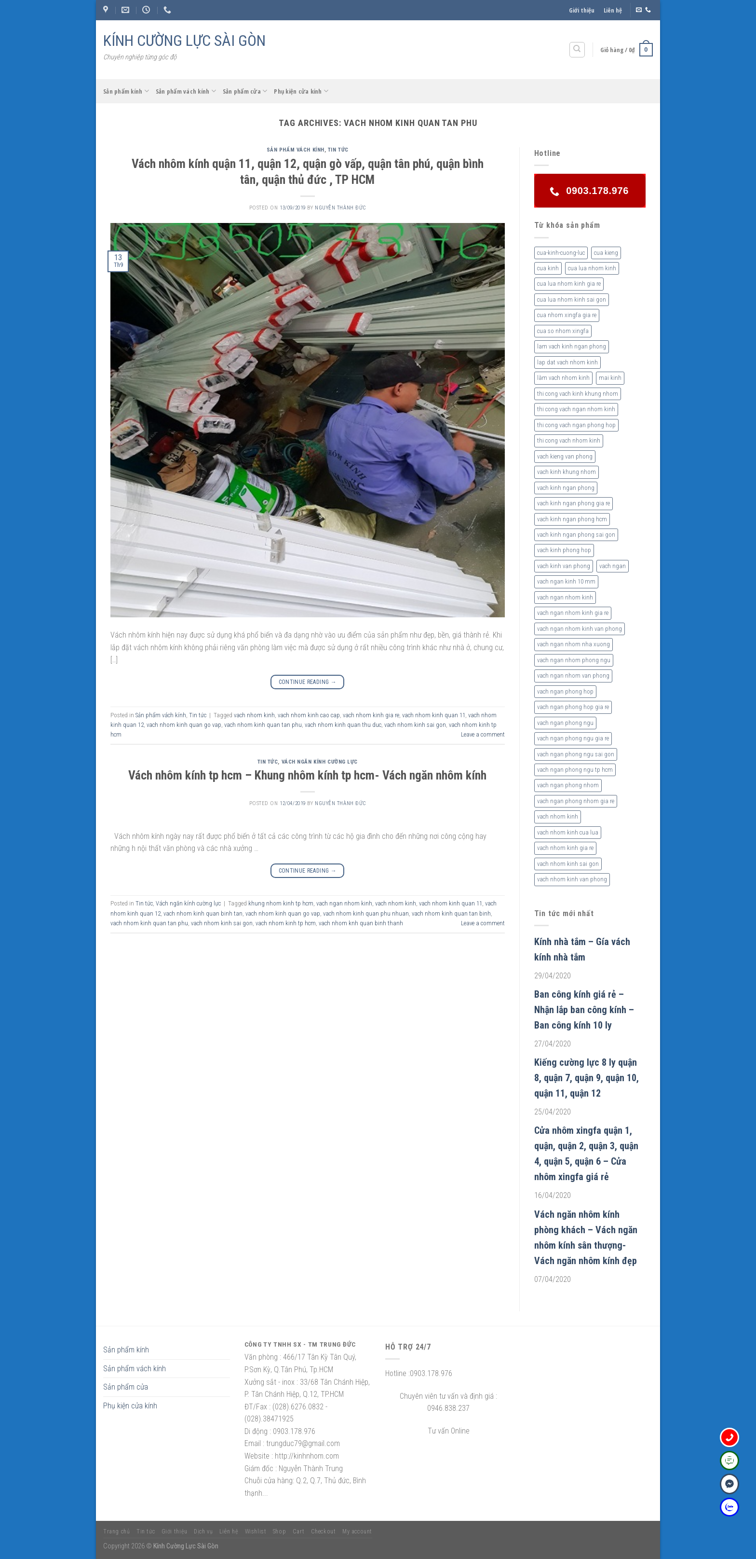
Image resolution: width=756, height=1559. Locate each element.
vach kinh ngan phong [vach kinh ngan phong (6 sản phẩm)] (565, 487)
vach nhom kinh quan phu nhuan (366, 913)
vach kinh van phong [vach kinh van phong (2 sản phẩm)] (563, 566)
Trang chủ (116, 1531)
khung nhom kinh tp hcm (280, 903)
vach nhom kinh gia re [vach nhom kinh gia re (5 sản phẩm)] (565, 847)
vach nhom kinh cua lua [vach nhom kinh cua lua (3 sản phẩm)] (567, 832)
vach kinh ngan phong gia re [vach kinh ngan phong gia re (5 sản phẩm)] (573, 503)
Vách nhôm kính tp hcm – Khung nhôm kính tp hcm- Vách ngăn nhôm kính (307, 775)
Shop (279, 1531)
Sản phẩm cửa (245, 91)
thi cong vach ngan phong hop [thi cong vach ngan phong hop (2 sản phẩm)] (576, 425)
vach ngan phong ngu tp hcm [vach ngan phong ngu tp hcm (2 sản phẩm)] (575, 769)
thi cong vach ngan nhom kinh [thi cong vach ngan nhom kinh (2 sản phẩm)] (576, 409)
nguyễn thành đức (340, 208)
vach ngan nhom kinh (344, 903)
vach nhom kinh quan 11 (433, 715)
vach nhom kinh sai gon (415, 724)
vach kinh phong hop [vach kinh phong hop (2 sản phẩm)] (564, 550)
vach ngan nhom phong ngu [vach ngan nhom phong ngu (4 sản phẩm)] (573, 660)
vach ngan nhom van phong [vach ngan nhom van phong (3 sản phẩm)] (573, 675)
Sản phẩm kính (126, 91)
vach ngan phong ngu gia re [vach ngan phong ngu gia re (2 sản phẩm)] (573, 738)
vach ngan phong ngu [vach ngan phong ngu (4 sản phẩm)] (565, 722)
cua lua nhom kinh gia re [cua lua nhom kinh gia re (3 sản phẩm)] (569, 283)
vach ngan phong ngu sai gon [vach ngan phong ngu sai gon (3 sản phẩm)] (575, 754)
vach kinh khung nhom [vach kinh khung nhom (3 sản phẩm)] (566, 471)
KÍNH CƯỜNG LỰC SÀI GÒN (184, 40)
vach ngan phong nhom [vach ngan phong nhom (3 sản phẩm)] (568, 785)
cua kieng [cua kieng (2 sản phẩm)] (606, 252)
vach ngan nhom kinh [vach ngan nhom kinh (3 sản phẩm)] (565, 597)
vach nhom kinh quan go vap (184, 724)
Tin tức (338, 150)
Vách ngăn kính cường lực (320, 762)
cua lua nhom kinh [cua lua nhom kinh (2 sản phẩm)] (592, 268)
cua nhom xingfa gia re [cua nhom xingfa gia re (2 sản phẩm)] (566, 315)
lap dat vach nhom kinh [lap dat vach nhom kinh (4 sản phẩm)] (567, 362)
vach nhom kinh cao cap (309, 715)
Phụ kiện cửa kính (301, 91)
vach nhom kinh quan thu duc (343, 724)
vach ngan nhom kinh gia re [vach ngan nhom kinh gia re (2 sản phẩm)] (572, 612)
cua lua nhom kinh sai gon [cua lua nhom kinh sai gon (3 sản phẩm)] (571, 299)
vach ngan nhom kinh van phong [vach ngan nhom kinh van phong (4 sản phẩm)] (579, 628)
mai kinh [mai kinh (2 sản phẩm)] (610, 377)
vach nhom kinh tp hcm (286, 923)
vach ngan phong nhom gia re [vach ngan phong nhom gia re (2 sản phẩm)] (575, 801)
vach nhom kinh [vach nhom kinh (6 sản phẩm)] (557, 816)
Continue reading (308, 682)
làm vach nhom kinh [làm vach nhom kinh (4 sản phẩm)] (563, 377)
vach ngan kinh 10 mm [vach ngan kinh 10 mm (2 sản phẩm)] (566, 581)
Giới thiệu (581, 10)
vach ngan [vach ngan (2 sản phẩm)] (612, 566)
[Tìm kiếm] (577, 49)
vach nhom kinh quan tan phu (263, 724)
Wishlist (256, 1531)
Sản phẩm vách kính (186, 91)
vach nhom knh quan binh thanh (361, 923)
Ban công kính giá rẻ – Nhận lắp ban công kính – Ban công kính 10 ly (584, 1009)
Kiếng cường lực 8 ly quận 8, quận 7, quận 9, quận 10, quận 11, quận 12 (586, 1078)
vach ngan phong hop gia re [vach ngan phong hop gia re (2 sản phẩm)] (573, 706)
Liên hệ (613, 10)
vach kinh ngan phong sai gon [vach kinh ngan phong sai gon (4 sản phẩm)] (576, 534)
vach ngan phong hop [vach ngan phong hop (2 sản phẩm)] (565, 691)
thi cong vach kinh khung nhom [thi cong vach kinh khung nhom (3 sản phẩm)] (577, 393)
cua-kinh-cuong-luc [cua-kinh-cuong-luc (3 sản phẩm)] (561, 252)
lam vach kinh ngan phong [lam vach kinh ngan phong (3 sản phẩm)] (571, 346)
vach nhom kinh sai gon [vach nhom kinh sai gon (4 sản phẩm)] (568, 863)
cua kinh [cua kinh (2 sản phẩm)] (548, 268)
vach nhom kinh (254, 715)
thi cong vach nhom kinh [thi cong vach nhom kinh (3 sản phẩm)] (568, 440)
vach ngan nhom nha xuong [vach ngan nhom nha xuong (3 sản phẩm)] (573, 644)
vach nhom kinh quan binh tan (203, 913)
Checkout (323, 1531)
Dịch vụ (203, 1531)
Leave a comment (483, 734)
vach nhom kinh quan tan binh (451, 913)
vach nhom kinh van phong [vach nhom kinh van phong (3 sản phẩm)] (572, 879)
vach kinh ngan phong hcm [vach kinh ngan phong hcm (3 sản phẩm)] (572, 519)
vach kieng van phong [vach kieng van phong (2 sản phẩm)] (565, 456)
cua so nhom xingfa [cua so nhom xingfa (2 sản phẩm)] (563, 330)
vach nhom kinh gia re (371, 715)
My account (357, 1531)
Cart (298, 1531)
